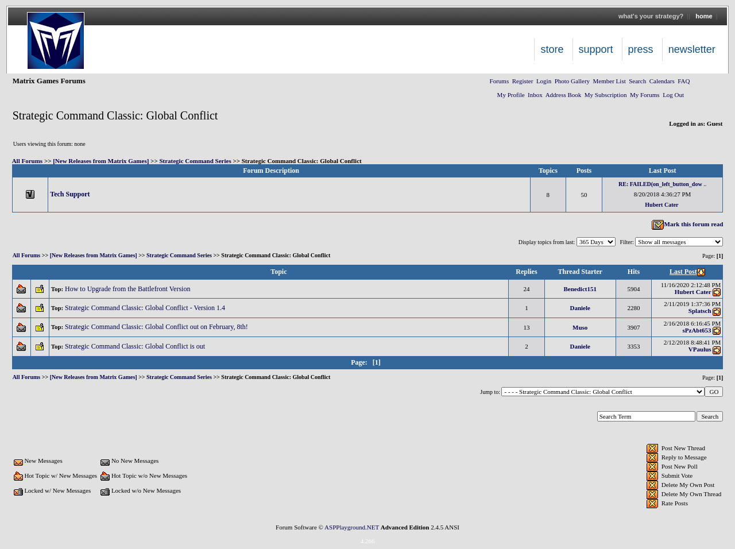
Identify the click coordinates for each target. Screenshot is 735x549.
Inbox (535, 94)
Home (703, 16)
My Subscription (606, 94)
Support (596, 49)
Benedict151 (580, 288)
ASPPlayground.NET (351, 527)
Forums (499, 81)
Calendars (662, 81)
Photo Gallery (572, 81)
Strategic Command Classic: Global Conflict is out (136, 346)
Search (637, 81)
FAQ (684, 81)
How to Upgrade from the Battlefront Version (128, 289)
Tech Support (70, 194)
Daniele (580, 307)
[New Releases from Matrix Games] (101, 160)
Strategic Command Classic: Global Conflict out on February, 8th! (157, 327)
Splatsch (699, 310)
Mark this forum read (687, 224)
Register (522, 81)
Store (551, 49)
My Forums (645, 94)
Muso (579, 327)
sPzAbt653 (697, 330)
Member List (609, 81)
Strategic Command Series (195, 160)
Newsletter (691, 49)
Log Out (673, 94)
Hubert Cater (661, 205)
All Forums (27, 160)
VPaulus (699, 349)
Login (543, 81)
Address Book (564, 94)
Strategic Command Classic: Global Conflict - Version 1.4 (146, 308)
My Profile (511, 94)
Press (640, 49)
